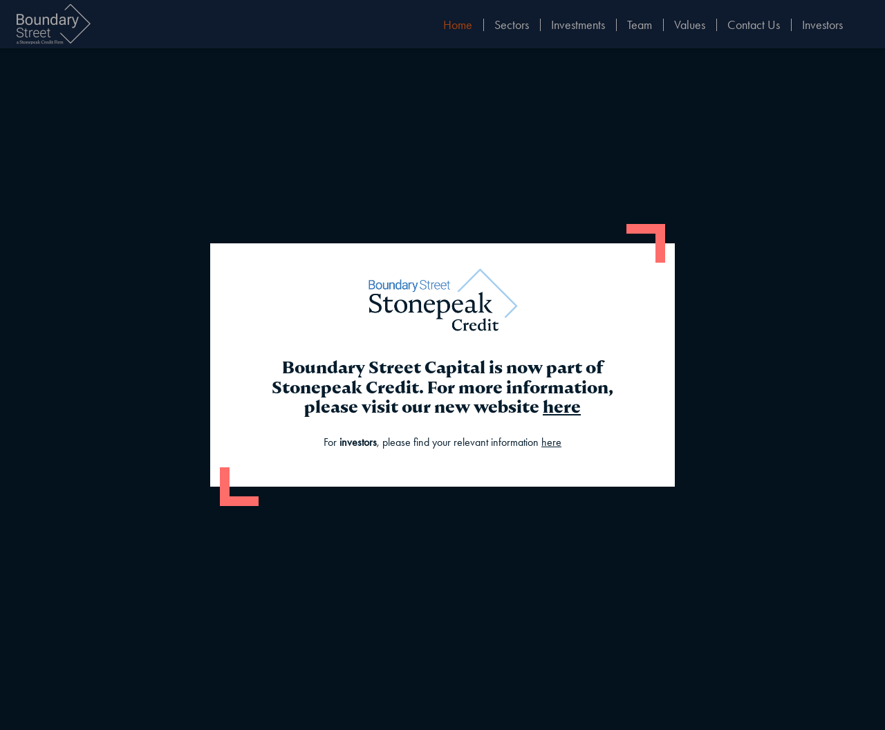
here (562, 407)
